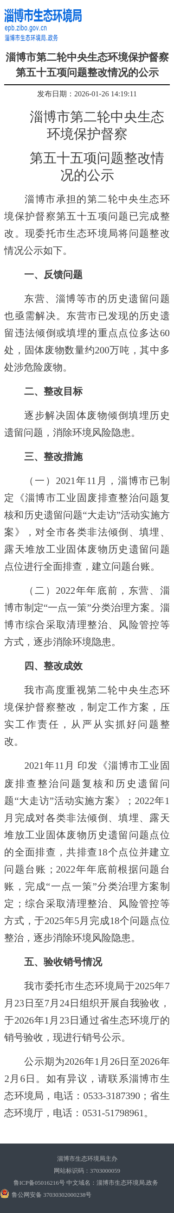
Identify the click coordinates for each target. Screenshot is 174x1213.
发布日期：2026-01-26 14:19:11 (87, 94)
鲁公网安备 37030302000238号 (51, 1194)
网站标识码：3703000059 (87, 1170)
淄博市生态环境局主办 (87, 1158)
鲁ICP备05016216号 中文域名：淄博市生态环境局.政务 (86, 1182)
